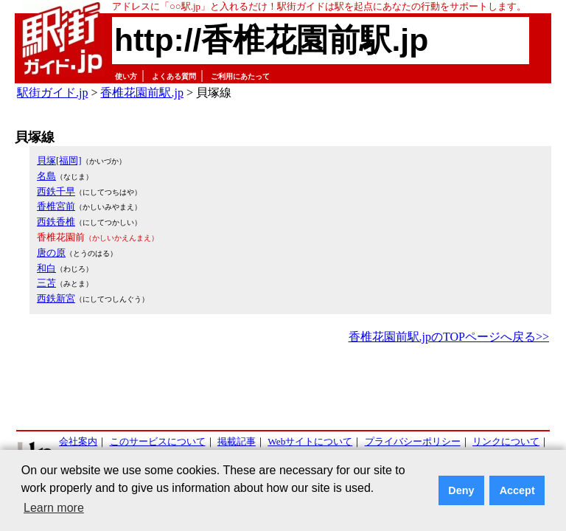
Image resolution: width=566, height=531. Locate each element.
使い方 (126, 76)
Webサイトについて (310, 441)
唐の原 (51, 252)
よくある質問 (174, 76)
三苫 (46, 282)
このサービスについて (158, 441)
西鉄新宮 (56, 298)
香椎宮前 (56, 206)
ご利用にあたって (240, 76)
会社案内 (78, 441)
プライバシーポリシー (413, 441)
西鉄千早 (56, 191)
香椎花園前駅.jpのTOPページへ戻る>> (449, 336)
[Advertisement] (283, 388)
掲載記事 (236, 441)
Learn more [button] (54, 508)
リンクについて (505, 441)
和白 (46, 268)
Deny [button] (461, 490)
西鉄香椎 (56, 221)
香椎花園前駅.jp (141, 92)
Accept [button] (517, 490)
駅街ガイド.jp (52, 92)
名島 (46, 175)
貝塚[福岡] (59, 160)
